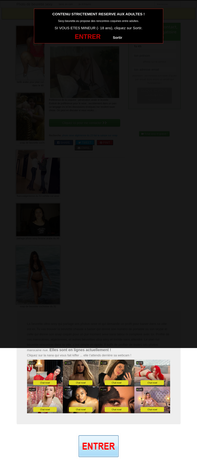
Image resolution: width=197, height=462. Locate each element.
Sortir (117, 38)
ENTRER (88, 36)
